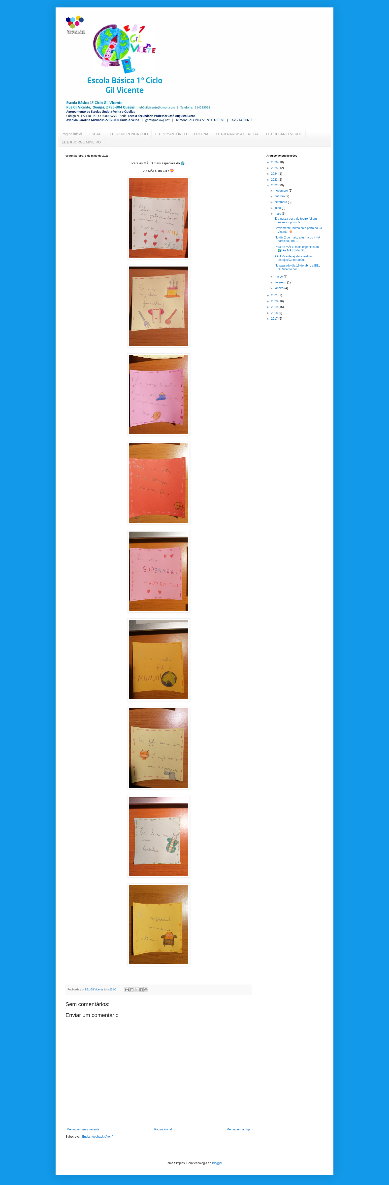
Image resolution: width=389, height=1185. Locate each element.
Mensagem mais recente (83, 1129)
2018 (275, 313)
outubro (280, 196)
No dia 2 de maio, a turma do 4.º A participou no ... (297, 239)
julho (278, 208)
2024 (275, 173)
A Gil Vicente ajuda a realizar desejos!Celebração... (293, 258)
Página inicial (72, 134)
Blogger (217, 1163)
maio (278, 213)
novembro (282, 190)
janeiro (279, 288)
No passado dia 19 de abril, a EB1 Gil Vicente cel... (297, 267)
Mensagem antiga (238, 1129)
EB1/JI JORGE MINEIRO (81, 142)
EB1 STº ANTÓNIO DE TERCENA (181, 134)
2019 (275, 307)
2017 (275, 318)
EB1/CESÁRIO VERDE (284, 134)
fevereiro (281, 282)
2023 (275, 179)
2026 (275, 162)
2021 (275, 295)
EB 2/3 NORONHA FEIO (129, 134)
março (279, 276)
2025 (275, 168)
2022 (275, 185)
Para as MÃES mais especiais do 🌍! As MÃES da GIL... (296, 248)
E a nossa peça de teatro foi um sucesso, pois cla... (295, 220)
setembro (281, 202)
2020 (275, 301)
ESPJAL (96, 134)
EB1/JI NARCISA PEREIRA (237, 134)
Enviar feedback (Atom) (97, 1136)
